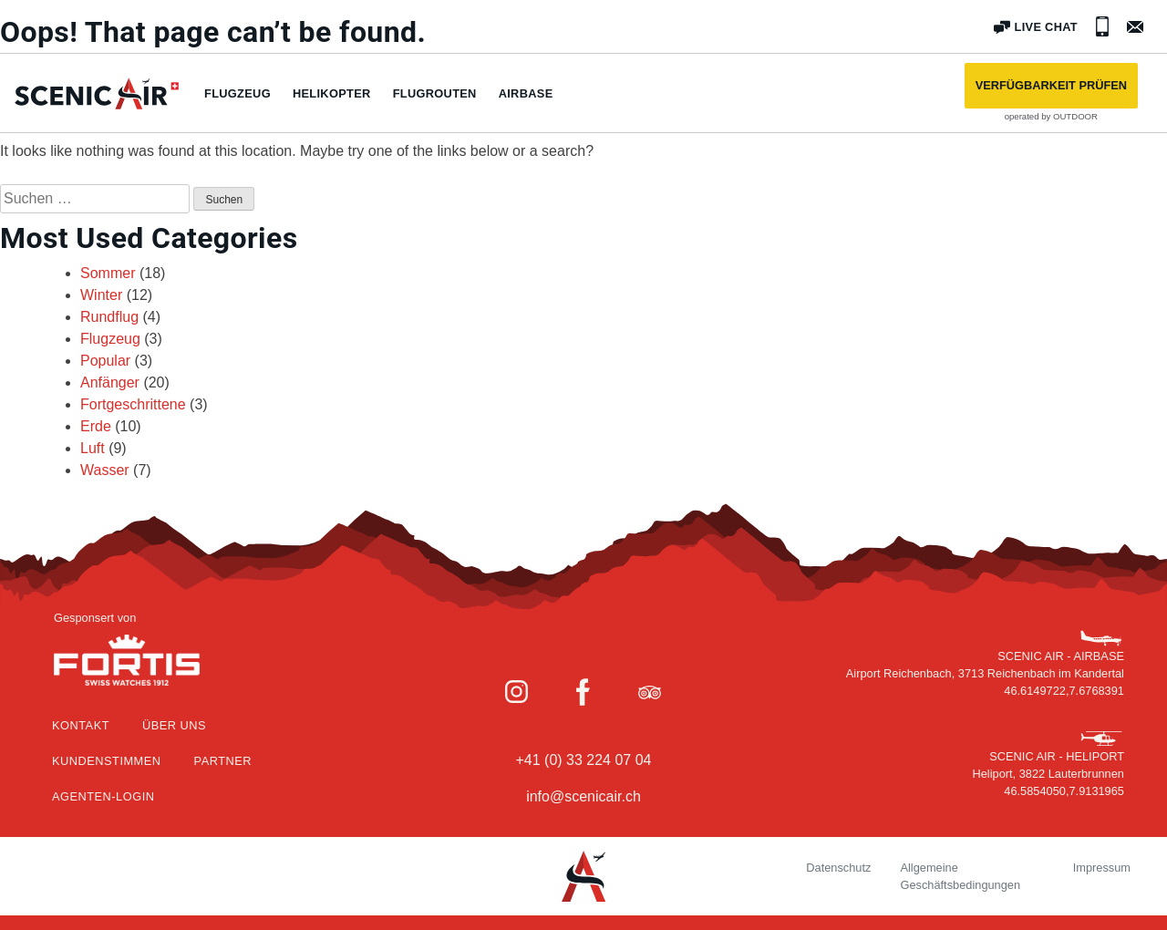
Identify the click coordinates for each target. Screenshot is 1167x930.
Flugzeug (237, 93)
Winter (101, 295)
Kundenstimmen (106, 761)
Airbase (526, 93)
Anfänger (109, 382)
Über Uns (174, 725)
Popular (105, 360)
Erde (95, 426)
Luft (92, 448)
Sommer (107, 273)
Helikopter (332, 93)
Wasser (104, 470)
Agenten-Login (103, 796)
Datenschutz (838, 867)
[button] (1051, 85)
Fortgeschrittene (133, 404)
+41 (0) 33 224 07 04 (583, 760)
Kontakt (80, 725)
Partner (223, 761)
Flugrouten (435, 93)
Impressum (1102, 867)
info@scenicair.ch (583, 796)
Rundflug (109, 317)
